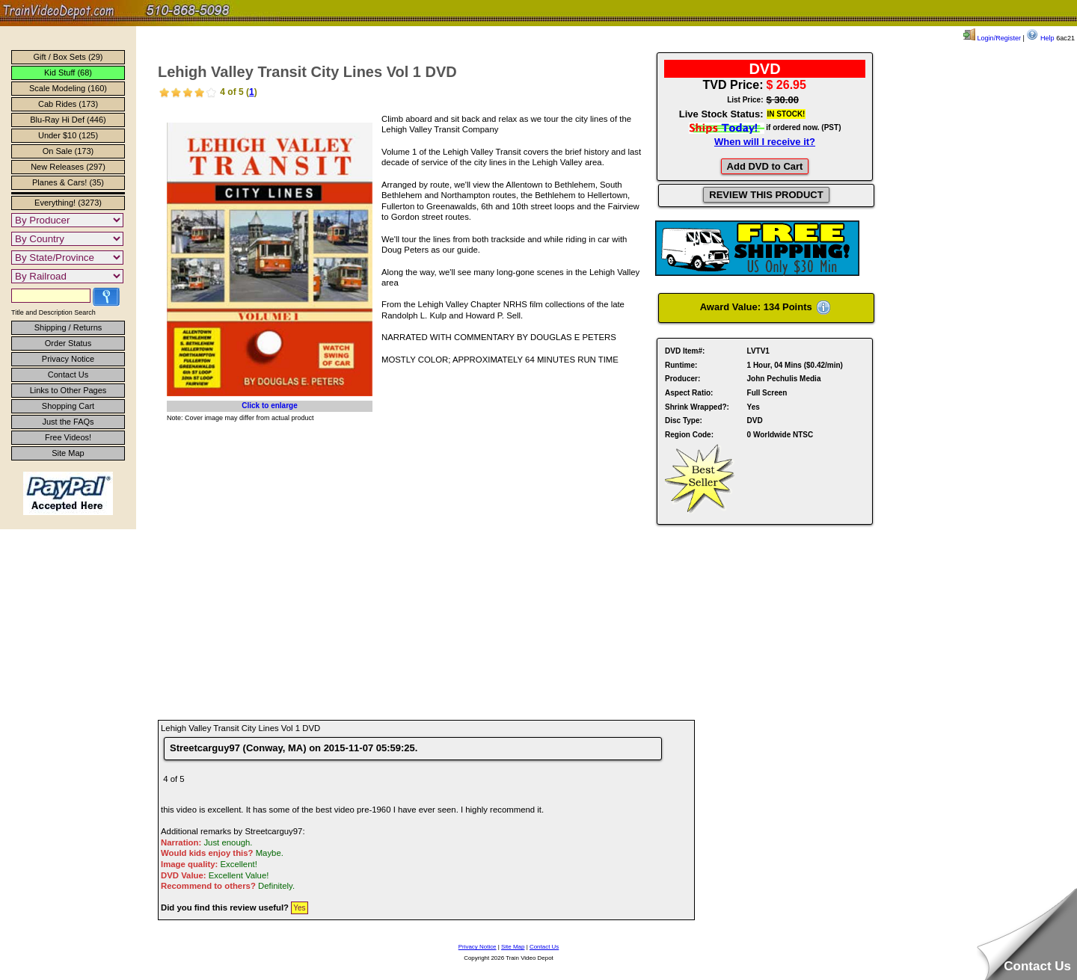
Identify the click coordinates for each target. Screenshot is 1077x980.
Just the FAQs (67, 421)
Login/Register (992, 38)
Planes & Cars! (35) (68, 182)
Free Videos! (68, 437)
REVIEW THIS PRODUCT (766, 194)
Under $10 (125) (68, 135)
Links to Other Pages (68, 390)
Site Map (68, 453)
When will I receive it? (764, 141)
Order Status (68, 343)
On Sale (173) (68, 151)
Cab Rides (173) (68, 103)
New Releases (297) (68, 166)
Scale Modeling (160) (68, 88)
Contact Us (68, 374)
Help (1040, 38)
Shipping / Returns (68, 327)
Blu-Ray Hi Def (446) (67, 119)
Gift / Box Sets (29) (68, 56)
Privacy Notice (68, 358)
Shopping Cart (68, 405)
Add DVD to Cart (765, 166)
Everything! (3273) (68, 202)
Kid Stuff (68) (68, 72)
